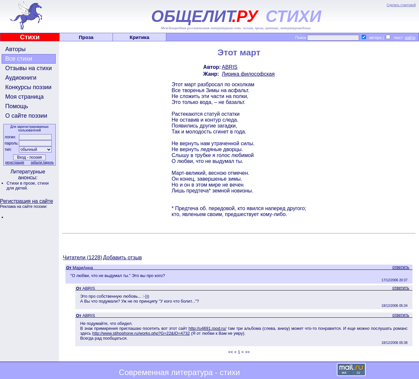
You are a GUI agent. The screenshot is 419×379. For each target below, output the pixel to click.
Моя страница (24, 96)
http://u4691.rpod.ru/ (207, 328)
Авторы (15, 49)
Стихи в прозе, (22, 183)
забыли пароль (42, 162)
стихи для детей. (28, 185)
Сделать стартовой (401, 5)
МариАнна (83, 267)
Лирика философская (248, 74)
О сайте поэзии (26, 115)
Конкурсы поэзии (28, 87)
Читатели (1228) (82, 257)
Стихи (30, 37)
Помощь (16, 106)
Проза (86, 37)
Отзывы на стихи (28, 68)
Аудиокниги (20, 77)
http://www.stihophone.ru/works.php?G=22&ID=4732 (141, 333)
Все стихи (18, 58)
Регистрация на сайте (26, 201)
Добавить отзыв (122, 257)
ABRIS (230, 67)
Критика (139, 37)
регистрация (14, 162)
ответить (400, 267)
